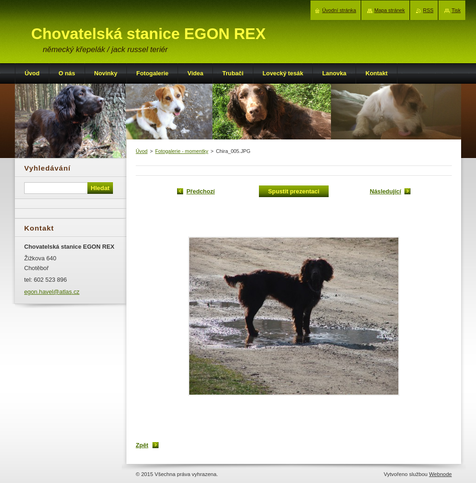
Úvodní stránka (339, 10)
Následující (385, 191)
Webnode (440, 474)
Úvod (141, 151)
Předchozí (200, 191)
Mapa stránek (389, 10)
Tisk (456, 10)
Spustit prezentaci (293, 191)
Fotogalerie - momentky (181, 151)
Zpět (142, 445)
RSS (428, 10)
